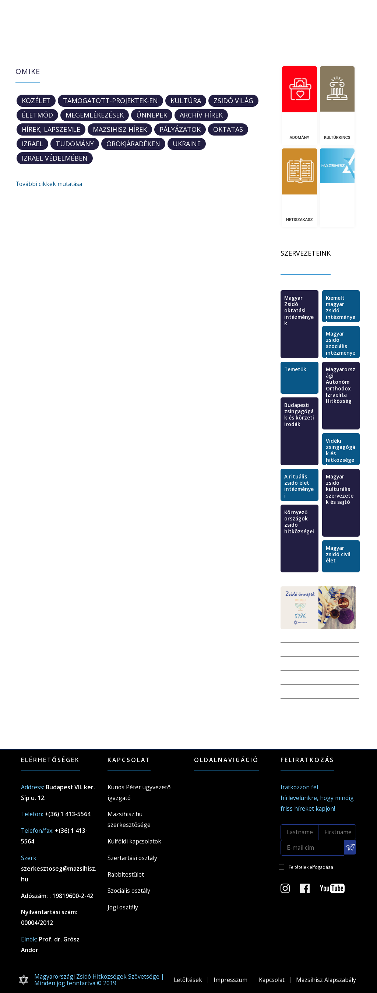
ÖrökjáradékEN (133, 143)
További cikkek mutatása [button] (48, 184)
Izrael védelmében (55, 158)
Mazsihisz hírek (120, 129)
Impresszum (230, 980)
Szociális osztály (129, 891)
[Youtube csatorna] (336, 891)
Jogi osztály (123, 907)
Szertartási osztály (132, 858)
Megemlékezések (95, 114)
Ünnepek (151, 114)
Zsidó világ (233, 100)
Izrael (32, 143)
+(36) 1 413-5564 (68, 814)
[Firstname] (337, 832)
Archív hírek (201, 114)
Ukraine (187, 143)
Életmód (37, 114)
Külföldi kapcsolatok (134, 841)
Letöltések (188, 980)
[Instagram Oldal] (290, 891)
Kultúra (185, 100)
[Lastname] (299, 832)
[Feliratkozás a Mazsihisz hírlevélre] (350, 847)
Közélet (36, 100)
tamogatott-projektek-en (110, 100)
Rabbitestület (126, 874)
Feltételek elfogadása (311, 867)
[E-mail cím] (312, 848)
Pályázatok (180, 129)
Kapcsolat (272, 980)
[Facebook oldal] (309, 891)
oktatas (228, 129)
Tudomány (75, 143)
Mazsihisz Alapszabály (326, 980)
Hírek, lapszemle (51, 129)
